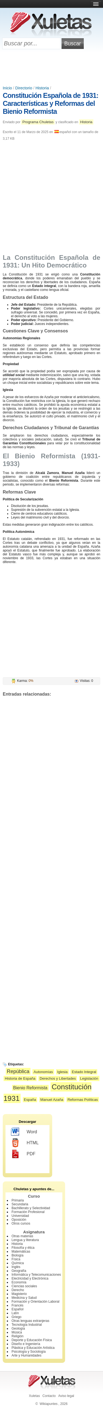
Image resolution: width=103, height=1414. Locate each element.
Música (17, 1332)
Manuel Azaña (51, 1100)
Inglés (16, 1267)
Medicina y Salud (24, 1298)
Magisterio (19, 1294)
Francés (17, 1305)
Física (16, 1259)
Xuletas (34, 1396)
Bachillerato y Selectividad (31, 1208)
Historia (42, 88)
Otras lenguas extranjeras (30, 1321)
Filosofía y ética (23, 1248)
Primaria (18, 1200)
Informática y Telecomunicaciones (36, 1275)
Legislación (89, 1078)
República (18, 1071)
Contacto (49, 1396)
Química (18, 1263)
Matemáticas (21, 1251)
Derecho (18, 1290)
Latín (15, 1313)
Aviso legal (66, 1396)
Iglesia (62, 1072)
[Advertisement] (52, 68)
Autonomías (43, 1072)
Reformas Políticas (83, 1100)
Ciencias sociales (24, 1286)
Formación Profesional (28, 1212)
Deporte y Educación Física (32, 1340)
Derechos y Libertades (58, 1078)
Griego (16, 1317)
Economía (19, 1282)
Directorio (23, 88)
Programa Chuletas (38, 122)
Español (17, 1309)
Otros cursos (21, 1223)
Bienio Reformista (30, 1087)
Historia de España (20, 1078)
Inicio (7, 88)
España (30, 1100)
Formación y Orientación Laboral (35, 1301)
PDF (23, 1154)
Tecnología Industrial (27, 1325)
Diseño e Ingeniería (26, 1344)
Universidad (20, 1216)
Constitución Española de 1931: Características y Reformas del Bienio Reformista (50, 103)
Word (24, 1132)
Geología (18, 1328)
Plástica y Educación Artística (33, 1348)
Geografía (19, 1271)
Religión (17, 1336)
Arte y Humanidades (26, 1355)
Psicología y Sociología (29, 1352)
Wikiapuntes (48, 1404)
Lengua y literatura (25, 1240)
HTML (25, 1143)
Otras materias (22, 1236)
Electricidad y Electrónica (30, 1278)
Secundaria (20, 1204)
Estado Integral (84, 1072)
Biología (17, 1255)
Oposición (19, 1220)
